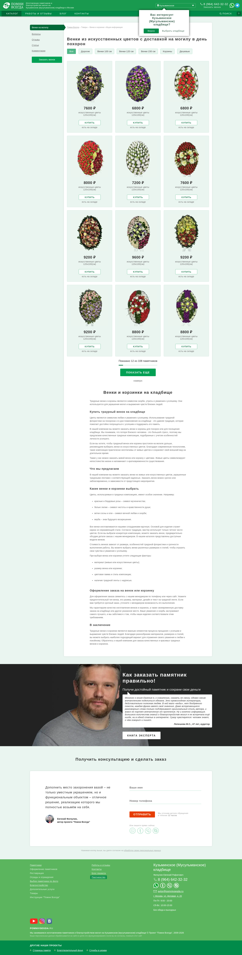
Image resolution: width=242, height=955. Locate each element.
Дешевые (185, 51)
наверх (138, 380)
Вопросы (36, 34)
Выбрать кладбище (173, 30)
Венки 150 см (148, 51)
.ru (41, 928)
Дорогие (85, 51)
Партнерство (98, 877)
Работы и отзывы (38, 13)
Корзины (167, 51)
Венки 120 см (126, 51)
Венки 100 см (104, 51)
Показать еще (138, 372)
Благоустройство (39, 885)
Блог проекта (99, 873)
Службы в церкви (98, 950)
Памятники (36, 865)
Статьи (35, 45)
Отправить (142, 814)
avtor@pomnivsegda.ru (171, 891)
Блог (63, 13)
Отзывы (36, 39)
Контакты (82, 13)
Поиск (227, 13)
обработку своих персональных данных (142, 850)
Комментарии (38, 51)
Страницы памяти (42, 950)
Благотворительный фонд (70, 950)
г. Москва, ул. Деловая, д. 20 (167, 896)
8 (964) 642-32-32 (216, 4)
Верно (151, 30)
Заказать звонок (212, 7)
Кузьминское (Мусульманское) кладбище (179, 867)
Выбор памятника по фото (44, 881)
